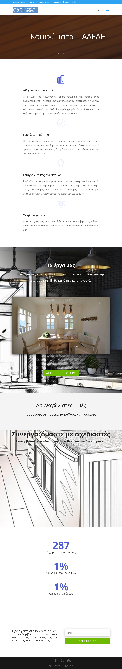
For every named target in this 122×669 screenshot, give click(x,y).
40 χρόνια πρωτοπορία (39, 90)
